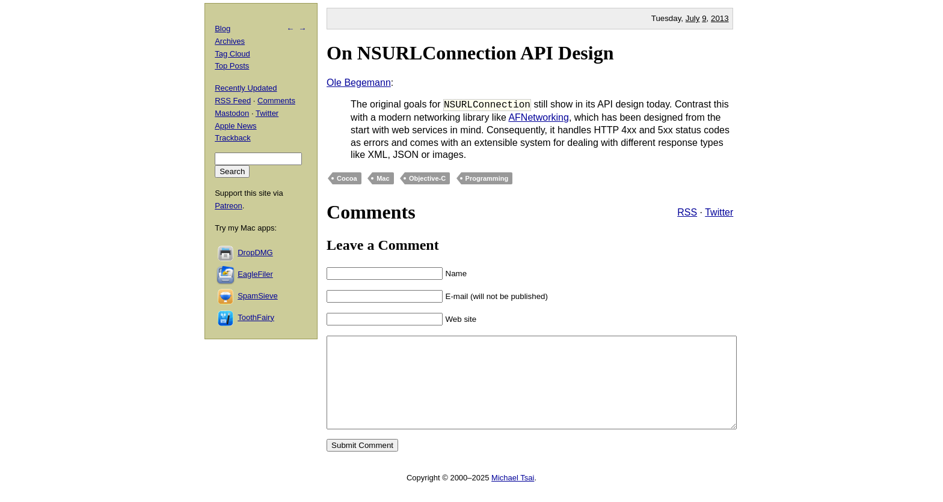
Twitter (719, 212)
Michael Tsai (512, 495)
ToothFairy (256, 317)
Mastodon (232, 113)
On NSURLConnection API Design (470, 53)
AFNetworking (538, 117)
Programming (487, 178)
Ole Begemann (359, 82)
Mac (382, 178)
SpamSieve (257, 295)
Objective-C (427, 178)
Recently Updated (246, 87)
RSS (687, 212)
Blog (222, 28)
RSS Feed (233, 100)
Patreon (228, 205)
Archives (230, 41)
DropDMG (255, 252)
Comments (276, 100)
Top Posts (232, 65)
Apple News (235, 125)
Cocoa (347, 178)
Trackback (232, 137)
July (693, 18)
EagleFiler (255, 274)
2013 (720, 18)
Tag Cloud (232, 53)
